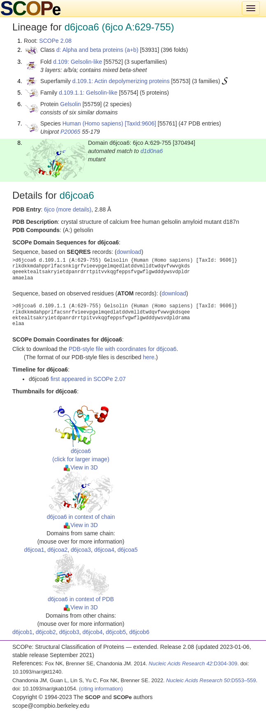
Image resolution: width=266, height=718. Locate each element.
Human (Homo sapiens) (92, 123)
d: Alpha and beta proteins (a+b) (97, 49)
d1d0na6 (152, 151)
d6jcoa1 (34, 549)
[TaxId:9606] (140, 123)
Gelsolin (70, 104)
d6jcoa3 (81, 549)
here (148, 357)
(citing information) (101, 688)
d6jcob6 (139, 632)
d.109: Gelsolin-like (77, 61)
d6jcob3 (69, 632)
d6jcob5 (116, 632)
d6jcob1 (22, 632)
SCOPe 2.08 (55, 40)
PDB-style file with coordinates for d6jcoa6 (122, 349)
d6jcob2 (46, 632)
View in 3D (81, 467)
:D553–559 (211, 680)
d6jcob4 (92, 632)
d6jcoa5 (128, 549)
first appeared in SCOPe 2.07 (88, 379)
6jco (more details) (67, 209)
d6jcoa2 (57, 549)
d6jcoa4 (104, 549)
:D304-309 (193, 663)
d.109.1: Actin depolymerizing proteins (121, 81)
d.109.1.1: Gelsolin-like (88, 92)
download (129, 252)
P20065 (70, 131)
